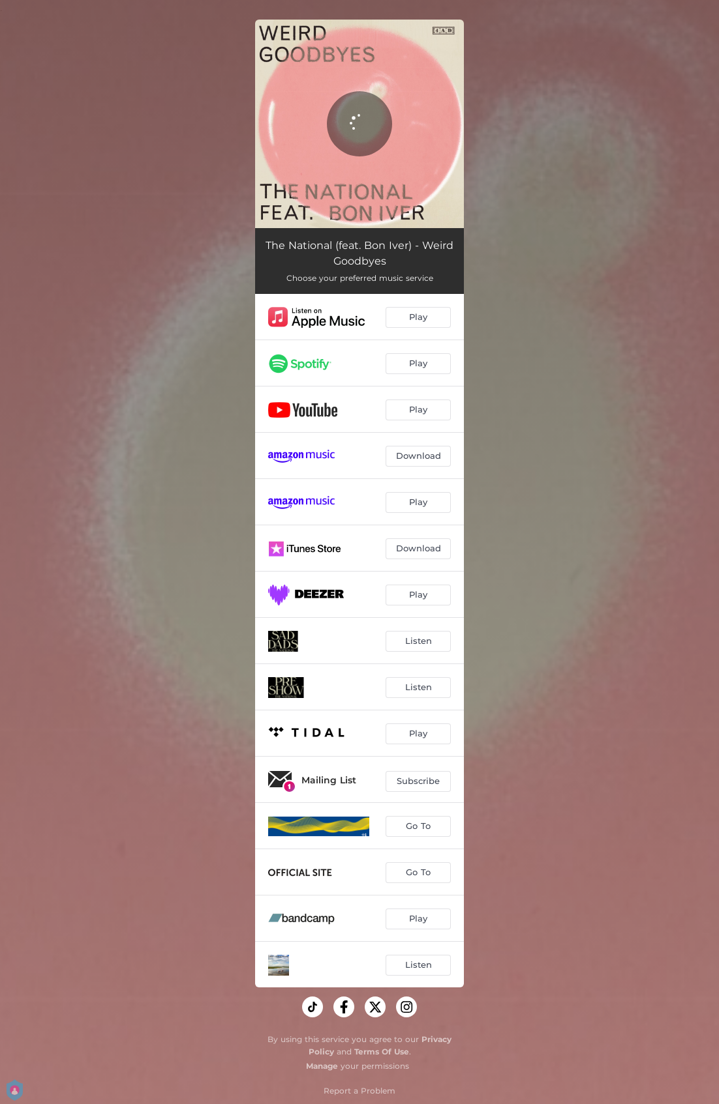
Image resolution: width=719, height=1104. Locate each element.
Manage (322, 1066)
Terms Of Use (381, 1051)
